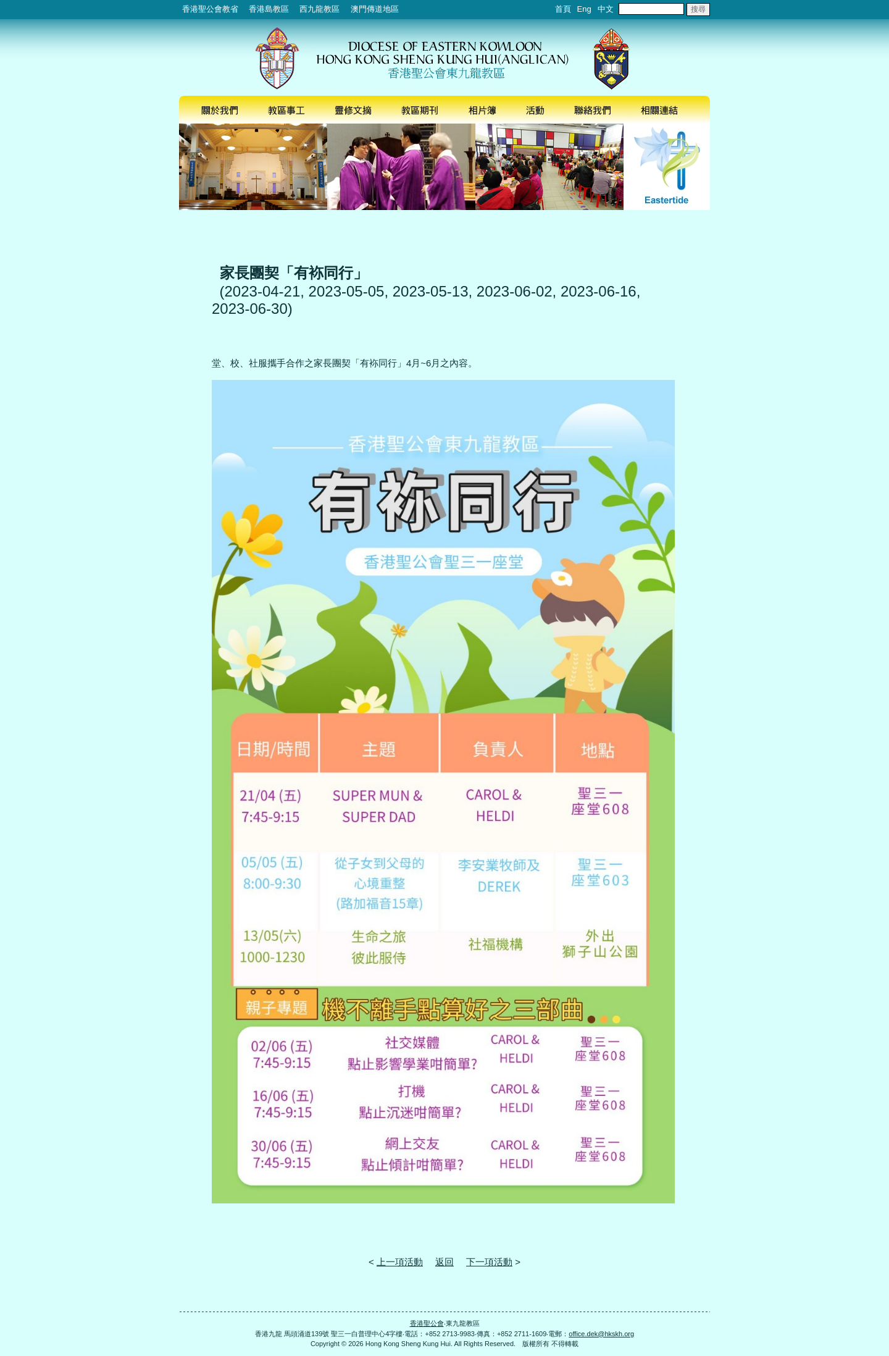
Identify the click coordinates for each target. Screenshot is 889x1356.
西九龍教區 (319, 9)
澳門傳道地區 (375, 9)
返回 (444, 1262)
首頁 (563, 9)
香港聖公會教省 (210, 9)
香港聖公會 (427, 1323)
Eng (584, 9)
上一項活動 (400, 1262)
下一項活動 (489, 1262)
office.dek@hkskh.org (601, 1333)
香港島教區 (269, 9)
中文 (606, 9)
